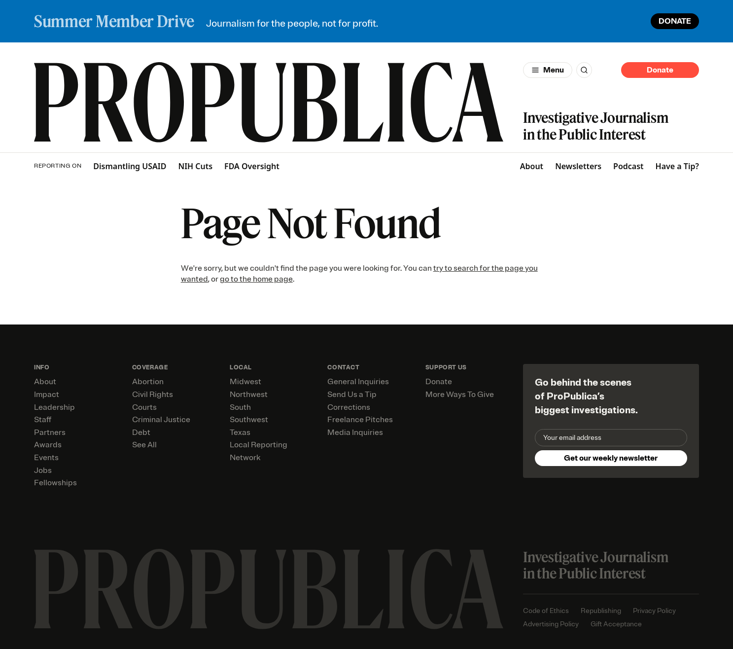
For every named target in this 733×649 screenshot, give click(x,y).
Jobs (43, 470)
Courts (144, 407)
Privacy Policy (654, 611)
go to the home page (256, 279)
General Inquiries (358, 382)
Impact (46, 394)
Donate (660, 70)
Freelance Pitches (360, 420)
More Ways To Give (459, 394)
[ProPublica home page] (268, 589)
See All (144, 445)
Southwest (249, 420)
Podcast (628, 166)
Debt (141, 432)
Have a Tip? (677, 166)
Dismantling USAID (129, 166)
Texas (240, 432)
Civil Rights (152, 394)
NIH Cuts (195, 166)
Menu (553, 70)
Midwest (245, 382)
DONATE (675, 21)
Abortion (148, 382)
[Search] (584, 70)
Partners (50, 432)
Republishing (601, 611)
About (531, 166)
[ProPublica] (268, 102)
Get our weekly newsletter (611, 458)
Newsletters (578, 166)
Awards (48, 445)
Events (46, 458)
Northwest (249, 394)
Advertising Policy (551, 624)
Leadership (54, 407)
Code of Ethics (546, 611)
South (240, 407)
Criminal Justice (161, 420)
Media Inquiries (355, 432)
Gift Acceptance (616, 624)
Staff (42, 420)
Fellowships (55, 483)
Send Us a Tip (352, 394)
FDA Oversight (251, 166)
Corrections (348, 407)
